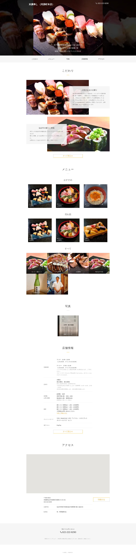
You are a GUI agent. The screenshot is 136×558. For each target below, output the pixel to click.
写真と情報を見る (62, 414)
